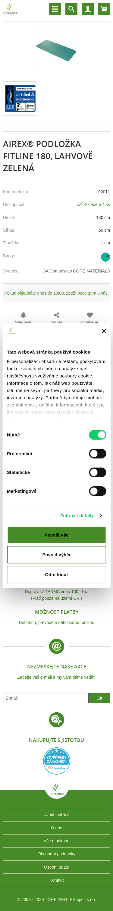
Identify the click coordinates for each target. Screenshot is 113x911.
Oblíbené (89, 322)
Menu (55, 9)
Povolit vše (56, 534)
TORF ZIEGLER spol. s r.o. (57, 794)
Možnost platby (56, 612)
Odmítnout (56, 574)
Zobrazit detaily (77, 515)
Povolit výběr (56, 554)
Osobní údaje (56, 867)
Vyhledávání (71, 9)
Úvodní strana (56, 814)
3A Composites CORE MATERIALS (76, 271)
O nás (56, 827)
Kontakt (56, 880)
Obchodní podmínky (56, 853)
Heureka (56, 761)
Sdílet (56, 322)
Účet (88, 9)
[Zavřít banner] (104, 331)
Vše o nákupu (57, 840)
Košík (104, 9)
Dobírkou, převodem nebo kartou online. (56, 622)
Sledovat (23, 322)
